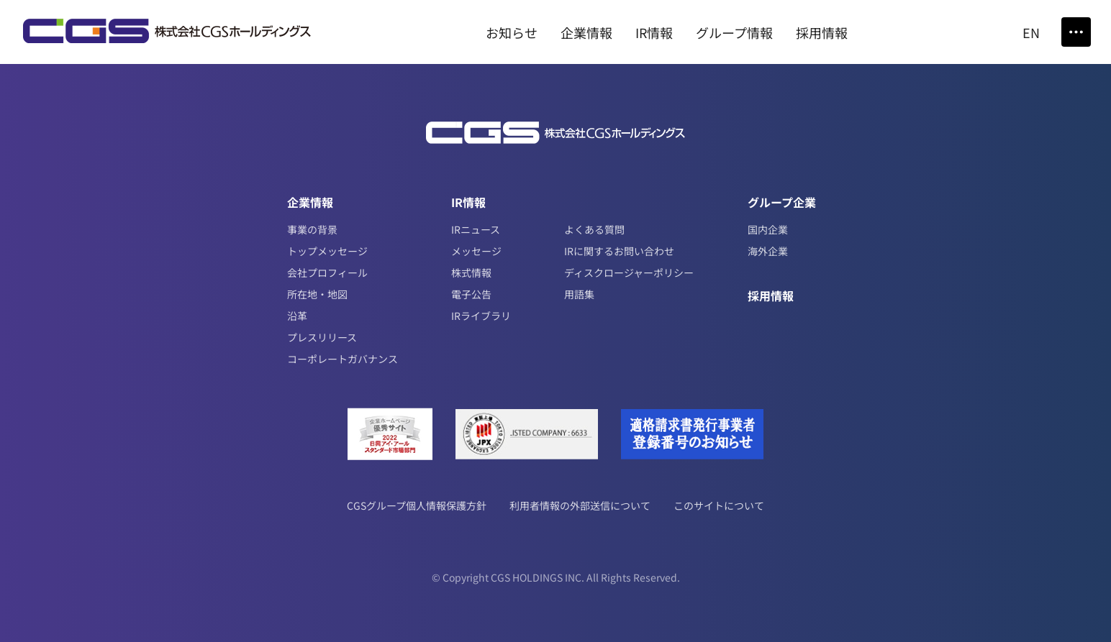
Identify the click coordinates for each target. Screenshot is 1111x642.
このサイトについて (719, 505)
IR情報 (468, 202)
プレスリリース (322, 337)
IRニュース (475, 229)
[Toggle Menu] (1076, 32)
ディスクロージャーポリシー (629, 272)
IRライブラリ (481, 315)
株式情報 (471, 272)
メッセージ (476, 251)
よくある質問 (594, 229)
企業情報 (310, 202)
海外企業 (768, 251)
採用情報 (771, 295)
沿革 (297, 315)
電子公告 (471, 294)
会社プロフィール (327, 272)
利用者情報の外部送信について (579, 505)
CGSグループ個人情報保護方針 (416, 505)
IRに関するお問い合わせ (619, 251)
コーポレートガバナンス (342, 359)
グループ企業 (782, 202)
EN (1031, 32)
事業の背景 (312, 229)
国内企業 (768, 229)
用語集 (579, 294)
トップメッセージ (327, 251)
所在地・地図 (317, 294)
